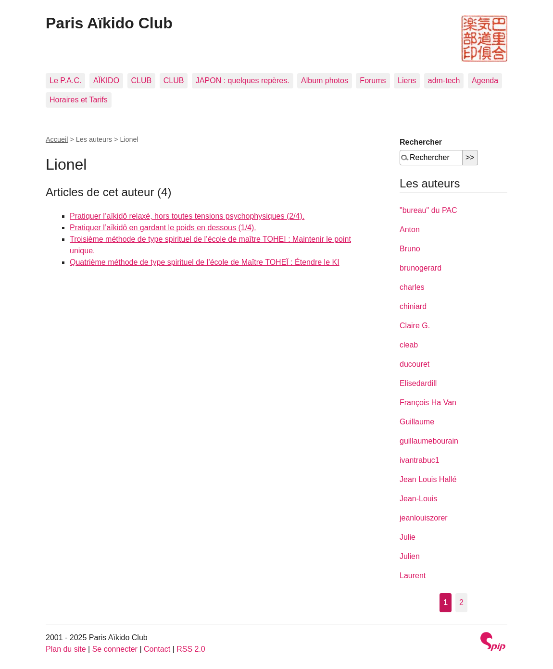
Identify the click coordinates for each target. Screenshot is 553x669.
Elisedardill (418, 383)
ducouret (414, 364)
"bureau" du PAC (428, 210)
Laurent (413, 575)
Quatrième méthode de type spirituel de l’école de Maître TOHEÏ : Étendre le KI (204, 262)
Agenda (485, 80)
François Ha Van (428, 402)
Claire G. (415, 326)
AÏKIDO (106, 80)
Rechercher (421, 142)
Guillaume (417, 422)
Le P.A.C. (65, 80)
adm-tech (444, 80)
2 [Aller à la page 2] (461, 602)
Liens (407, 80)
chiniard (413, 306)
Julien (410, 556)
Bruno (410, 249)
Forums (373, 80)
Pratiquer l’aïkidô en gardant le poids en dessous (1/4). (163, 227)
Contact (157, 649)
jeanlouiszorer (424, 518)
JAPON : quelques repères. (242, 80)
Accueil (57, 139)
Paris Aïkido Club (109, 23)
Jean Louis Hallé (428, 479)
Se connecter (115, 649)
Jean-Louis (418, 499)
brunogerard (420, 268)
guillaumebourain (429, 441)
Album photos (324, 80)
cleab (409, 345)
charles (412, 287)
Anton (410, 229)
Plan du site (66, 649)
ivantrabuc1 (420, 460)
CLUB (141, 80)
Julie (407, 537)
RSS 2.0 (190, 649)
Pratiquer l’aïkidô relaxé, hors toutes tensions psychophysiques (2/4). (187, 216)
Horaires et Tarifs (79, 100)
